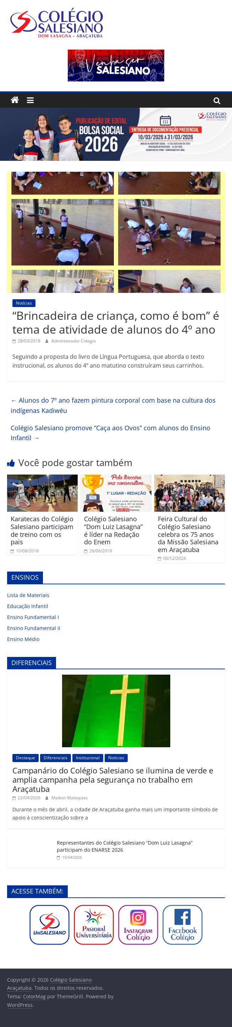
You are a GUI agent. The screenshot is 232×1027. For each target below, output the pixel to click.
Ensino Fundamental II (33, 628)
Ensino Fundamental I (33, 617)
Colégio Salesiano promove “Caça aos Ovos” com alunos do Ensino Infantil (110, 433)
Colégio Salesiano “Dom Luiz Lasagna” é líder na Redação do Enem (113, 530)
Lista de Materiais (28, 595)
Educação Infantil (27, 606)
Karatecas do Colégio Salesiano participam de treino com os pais (42, 530)
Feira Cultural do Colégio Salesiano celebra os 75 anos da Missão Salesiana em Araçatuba (188, 534)
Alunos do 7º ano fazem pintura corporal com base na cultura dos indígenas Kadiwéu (113, 405)
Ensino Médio (23, 639)
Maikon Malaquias (69, 798)
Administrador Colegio (73, 341)
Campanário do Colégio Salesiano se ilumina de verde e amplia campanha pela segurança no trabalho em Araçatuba (112, 779)
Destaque (25, 758)
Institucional (88, 758)
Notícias (24, 303)
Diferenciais (55, 758)
